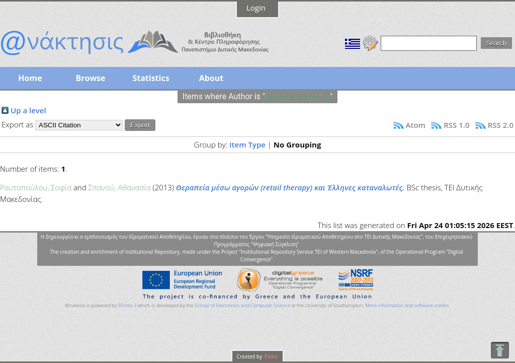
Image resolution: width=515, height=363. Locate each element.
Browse (90, 78)
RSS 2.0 (500, 125)
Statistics (150, 78)
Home (30, 78)
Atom (415, 125)
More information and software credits (407, 305)
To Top (499, 350)
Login (256, 8)
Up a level (28, 110)
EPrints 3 (127, 305)
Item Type (247, 144)
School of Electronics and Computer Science (242, 305)
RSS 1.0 (456, 125)
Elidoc (271, 356)
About (211, 78)
